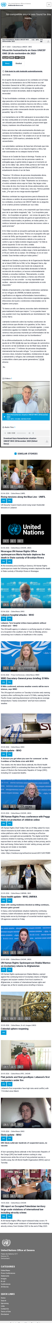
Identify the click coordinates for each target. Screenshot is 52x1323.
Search (3, 1301)
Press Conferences (8, 1273)
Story (7, 63)
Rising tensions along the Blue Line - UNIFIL (23, 496)
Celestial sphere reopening (14, 1028)
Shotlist (19, 63)
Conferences (5, 1284)
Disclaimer (5, 1314)
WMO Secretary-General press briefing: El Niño (25, 678)
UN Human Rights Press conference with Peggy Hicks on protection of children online (25, 818)
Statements (5, 1276)
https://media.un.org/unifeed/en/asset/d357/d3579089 (28, 853)
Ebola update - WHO (11, 750)
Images (4, 1279)
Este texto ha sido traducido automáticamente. (24, 71)
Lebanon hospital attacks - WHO (17, 615)
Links (3, 1306)
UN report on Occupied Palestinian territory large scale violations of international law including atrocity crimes (23, 1209)
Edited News (5, 1270)
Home (3, 1298)
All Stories (5, 1287)
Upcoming (5, 1303)
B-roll (3, 1281)
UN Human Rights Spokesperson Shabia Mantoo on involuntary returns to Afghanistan (25, 964)
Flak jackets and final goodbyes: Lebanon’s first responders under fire (25, 1079)
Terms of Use (6, 1311)
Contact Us (5, 1309)
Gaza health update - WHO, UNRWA (19, 896)
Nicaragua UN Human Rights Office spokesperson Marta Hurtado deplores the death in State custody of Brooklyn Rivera (23, 554)
